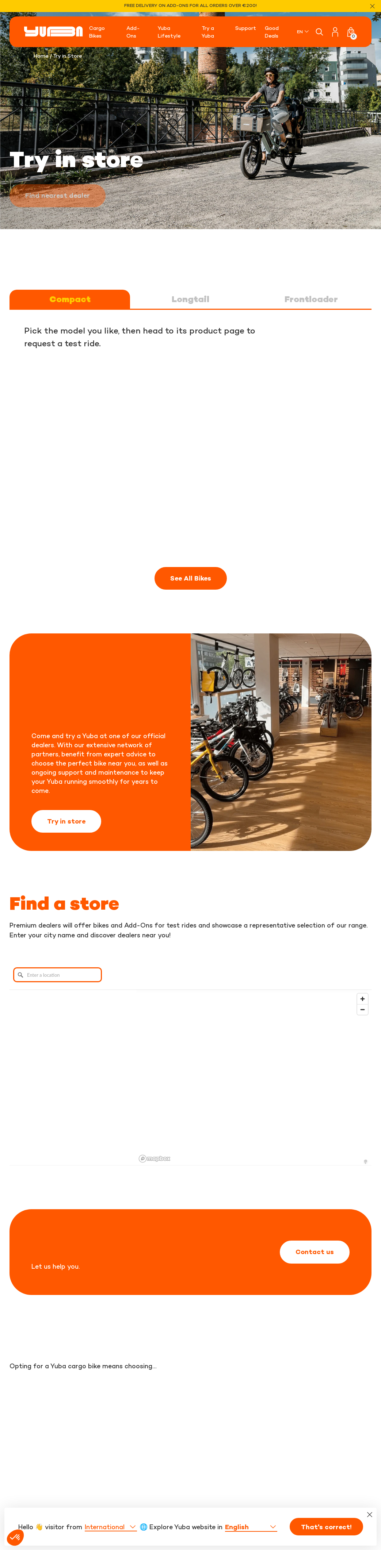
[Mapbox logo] (154, 1158)
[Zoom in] (362, 999)
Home (41, 56)
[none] (303, 31)
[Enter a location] (57, 974)
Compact (70, 299)
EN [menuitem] (300, 31)
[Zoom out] (362, 1009)
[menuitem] (303, 31)
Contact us (315, 1252)
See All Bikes (190, 578)
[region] (254, 1077)
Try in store (66, 821)
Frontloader (311, 299)
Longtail (190, 299)
